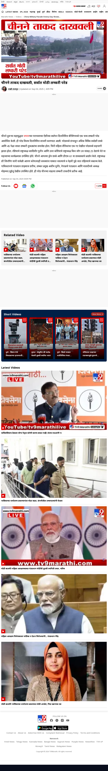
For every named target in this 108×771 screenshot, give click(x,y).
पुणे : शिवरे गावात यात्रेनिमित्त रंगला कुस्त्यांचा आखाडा (64, 354)
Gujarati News (63, 741)
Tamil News (49, 746)
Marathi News (7, 17)
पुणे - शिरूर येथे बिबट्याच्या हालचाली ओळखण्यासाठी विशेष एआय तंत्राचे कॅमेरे (14, 354)
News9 (9, 2)
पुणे (43, 11)
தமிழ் (47, 2)
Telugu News (22, 741)
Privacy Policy (72, 733)
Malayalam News (64, 746)
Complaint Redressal (55, 733)
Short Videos (12, 314)
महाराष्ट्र (32, 11)
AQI (93, 6)
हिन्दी (3, 2)
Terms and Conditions (90, 733)
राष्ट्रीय (101, 11)
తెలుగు (21, 2)
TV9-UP (68, 2)
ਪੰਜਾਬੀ (41, 2)
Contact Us (11, 733)
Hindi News (9, 741)
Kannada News (35, 741)
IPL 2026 (24, 11)
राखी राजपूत (13, 89)
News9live (90, 741)
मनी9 (61, 2)
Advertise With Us (36, 733)
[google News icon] (24, 186)
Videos (69, 11)
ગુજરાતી (34, 2)
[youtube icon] (16, 186)
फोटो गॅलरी (78, 11)
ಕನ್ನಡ (15, 2)
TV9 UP (99, 741)
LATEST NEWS (12, 11)
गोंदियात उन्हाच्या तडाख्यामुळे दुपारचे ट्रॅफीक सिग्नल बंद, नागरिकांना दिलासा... (91, 354)
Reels (61, 11)
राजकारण (87, 11)
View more (97, 314)
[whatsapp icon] (33, 186)
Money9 (39, 746)
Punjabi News (78, 741)
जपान (26, 136)
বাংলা (28, 2)
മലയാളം (54, 2)
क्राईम (95, 11)
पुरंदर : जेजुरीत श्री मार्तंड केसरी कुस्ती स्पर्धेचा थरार (41, 354)
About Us (22, 733)
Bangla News (50, 741)
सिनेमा (54, 11)
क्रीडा (48, 11)
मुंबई (38, 11)
